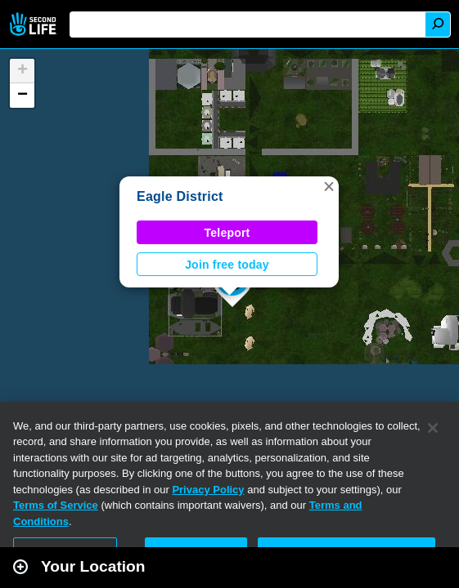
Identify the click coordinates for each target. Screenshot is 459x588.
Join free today (227, 264)
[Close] (433, 428)
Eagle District (180, 196)
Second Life (34, 24)
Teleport (227, 232)
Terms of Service (55, 505)
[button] (329, 186)
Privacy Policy (208, 489)
